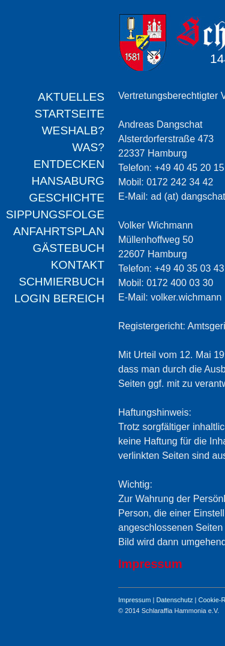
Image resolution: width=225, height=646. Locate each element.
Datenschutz (174, 599)
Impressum (134, 599)
